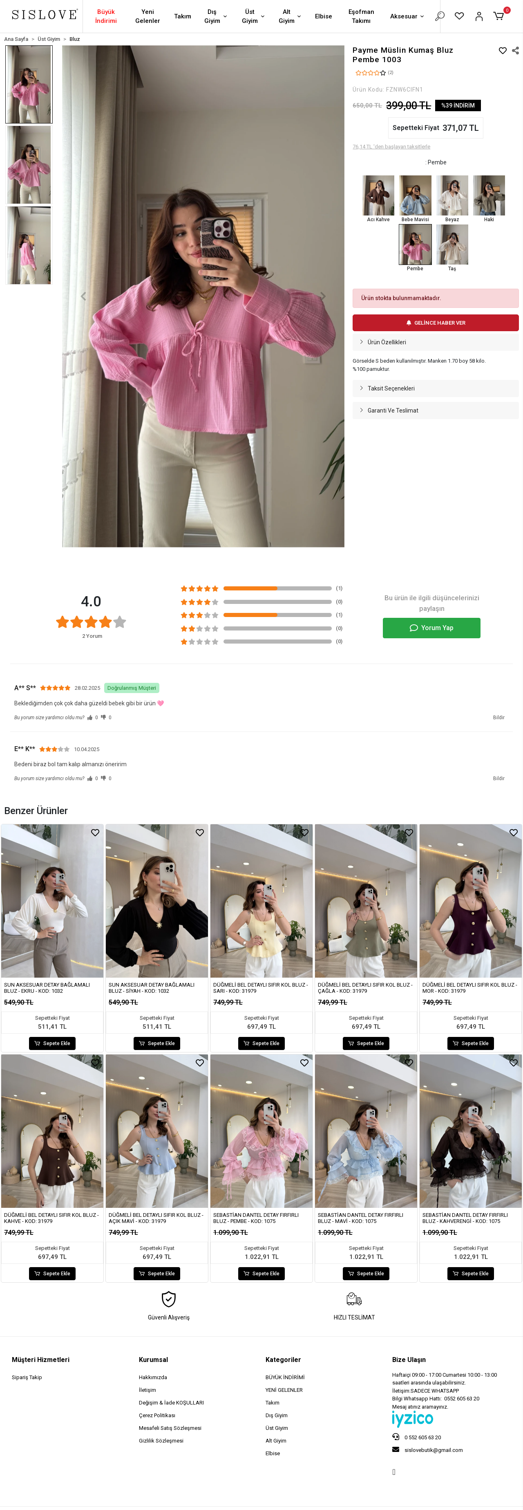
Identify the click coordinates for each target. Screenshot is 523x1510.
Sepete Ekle (52, 1043)
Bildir (499, 717)
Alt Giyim (291, 16)
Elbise (323, 16)
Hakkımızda (153, 1377)
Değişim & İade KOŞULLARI (171, 1403)
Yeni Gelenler (147, 16)
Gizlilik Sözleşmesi (161, 1441)
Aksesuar (407, 17)
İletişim (147, 1390)
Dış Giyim (216, 16)
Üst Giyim (254, 16)
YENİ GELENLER (284, 1390)
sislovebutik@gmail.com (427, 1449)
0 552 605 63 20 (416, 1436)
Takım (182, 16)
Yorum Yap (432, 628)
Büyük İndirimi (106, 16)
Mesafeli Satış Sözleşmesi (170, 1428)
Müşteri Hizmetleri (40, 1360)
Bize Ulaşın (409, 1360)
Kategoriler (283, 1360)
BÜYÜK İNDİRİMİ (285, 1377)
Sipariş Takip (27, 1377)
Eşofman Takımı (361, 16)
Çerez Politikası (157, 1415)
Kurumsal (153, 1360)
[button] (500, 16)
